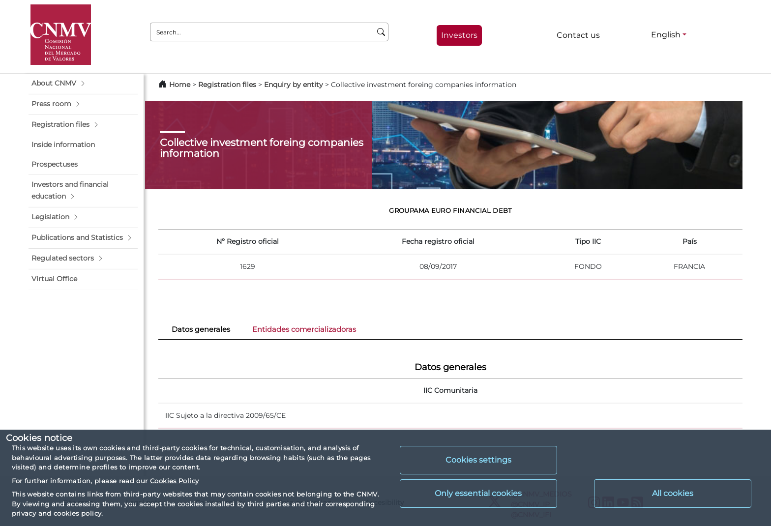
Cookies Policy (174, 481)
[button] (83, 83)
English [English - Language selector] (666, 34)
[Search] (381, 32)
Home (179, 84)
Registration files (227, 84)
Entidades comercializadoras (304, 329)
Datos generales (201, 329)
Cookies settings (478, 460)
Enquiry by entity (293, 84)
